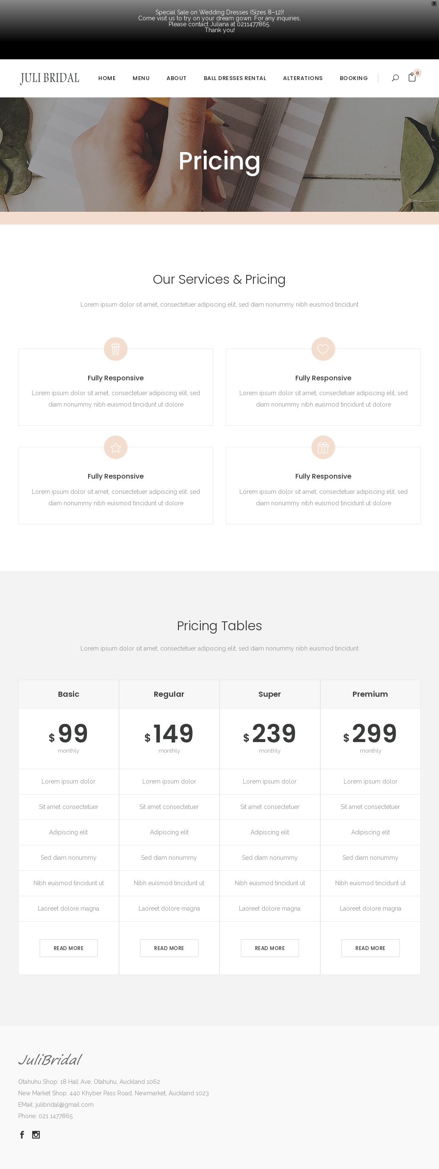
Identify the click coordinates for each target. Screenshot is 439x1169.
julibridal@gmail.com (65, 1062)
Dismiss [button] (10, 1158)
